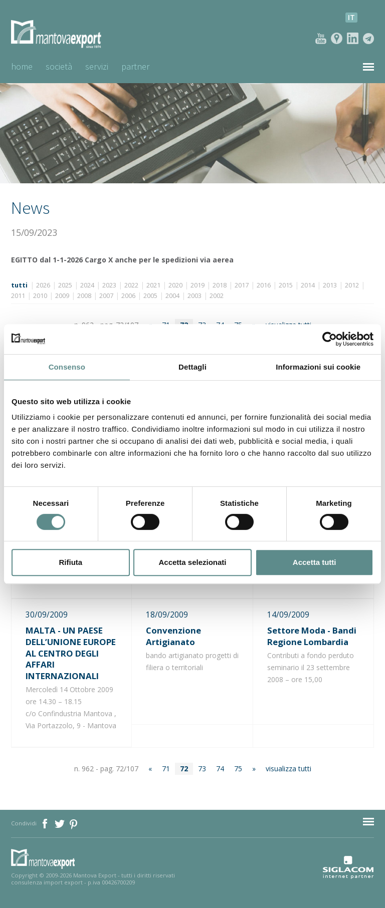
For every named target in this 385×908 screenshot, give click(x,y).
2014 (308, 285)
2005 (150, 295)
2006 (128, 295)
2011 (18, 295)
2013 (330, 285)
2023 (109, 285)
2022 (131, 285)
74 (220, 768)
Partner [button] (135, 66)
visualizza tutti (288, 768)
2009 (62, 295)
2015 (286, 285)
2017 (242, 285)
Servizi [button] (96, 66)
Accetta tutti (314, 562)
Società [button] (59, 66)
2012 (352, 285)
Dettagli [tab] (192, 367)
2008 (84, 295)
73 (202, 768)
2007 (106, 295)
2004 (172, 295)
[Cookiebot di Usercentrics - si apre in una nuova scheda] (329, 339)
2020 (175, 285)
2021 (153, 285)
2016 (264, 285)
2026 (43, 285)
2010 (40, 295)
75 (238, 768)
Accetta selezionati (192, 562)
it (351, 17)
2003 (194, 295)
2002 (217, 295)
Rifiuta (70, 562)
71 (166, 768)
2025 (65, 285)
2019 (197, 285)
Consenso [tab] (67, 367)
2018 (220, 285)
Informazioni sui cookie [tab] (318, 367)
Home (22, 66)
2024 (87, 285)
